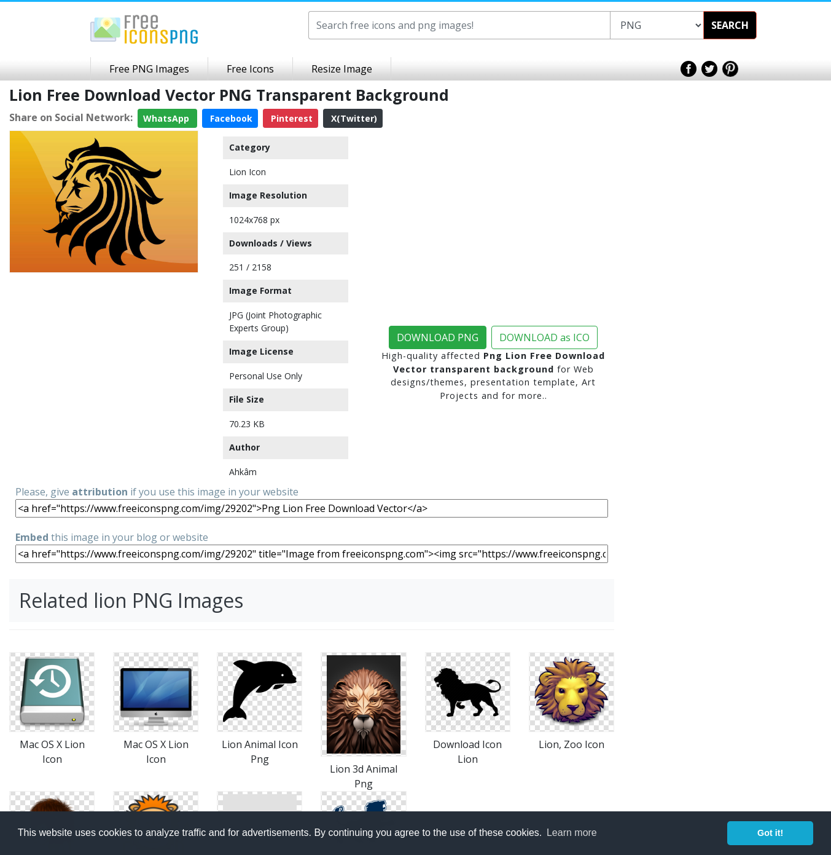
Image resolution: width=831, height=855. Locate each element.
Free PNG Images (149, 69)
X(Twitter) (353, 118)
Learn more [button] (572, 832)
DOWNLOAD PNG (437, 337)
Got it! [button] (770, 833)
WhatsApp (167, 118)
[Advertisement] (103, 354)
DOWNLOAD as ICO (544, 337)
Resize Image (341, 69)
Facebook (230, 118)
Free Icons (250, 69)
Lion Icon (247, 172)
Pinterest (290, 118)
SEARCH (730, 25)
